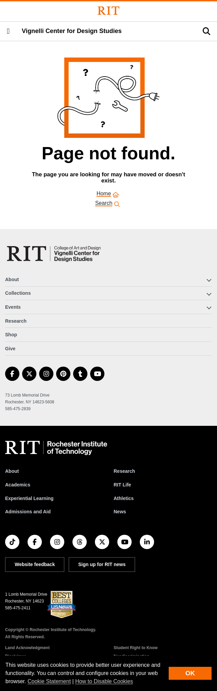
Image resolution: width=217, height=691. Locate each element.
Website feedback (35, 564)
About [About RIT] (12, 471)
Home (104, 194)
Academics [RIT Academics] (17, 484)
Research (16, 321)
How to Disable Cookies (104, 681)
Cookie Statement (49, 681)
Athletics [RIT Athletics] (124, 498)
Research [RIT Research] (124, 471)
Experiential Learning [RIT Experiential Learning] (29, 498)
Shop (11, 334)
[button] (8, 31)
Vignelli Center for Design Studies (72, 31)
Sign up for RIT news (102, 564)
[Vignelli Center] (55, 253)
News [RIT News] (120, 511)
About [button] (12, 279)
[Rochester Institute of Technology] (108, 10)
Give (10, 348)
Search (104, 203)
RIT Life (122, 484)
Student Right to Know (135, 647)
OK (190, 673)
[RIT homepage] (56, 447)
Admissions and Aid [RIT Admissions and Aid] (28, 511)
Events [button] (13, 307)
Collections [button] (18, 293)
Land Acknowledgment (27, 647)
